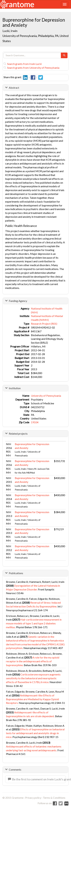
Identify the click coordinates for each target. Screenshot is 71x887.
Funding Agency (18, 300)
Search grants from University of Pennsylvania (31, 67)
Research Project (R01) (44, 323)
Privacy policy (33, 797)
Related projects (18, 433)
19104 (34, 422)
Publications (16, 573)
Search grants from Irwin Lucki (22, 63)
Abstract (14, 87)
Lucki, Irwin (10, 31)
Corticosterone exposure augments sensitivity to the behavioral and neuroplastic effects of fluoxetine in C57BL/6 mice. (33, 678)
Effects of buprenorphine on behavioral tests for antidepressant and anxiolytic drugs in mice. (35, 733)
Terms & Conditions (54, 797)
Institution (15, 388)
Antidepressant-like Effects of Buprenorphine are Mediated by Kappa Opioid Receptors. (32, 699)
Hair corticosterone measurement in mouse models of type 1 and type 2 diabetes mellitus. (34, 623)
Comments (15, 769)
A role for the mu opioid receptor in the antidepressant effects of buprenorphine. (32, 661)
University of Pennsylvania (46, 395)
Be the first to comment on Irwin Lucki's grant (37, 779)
